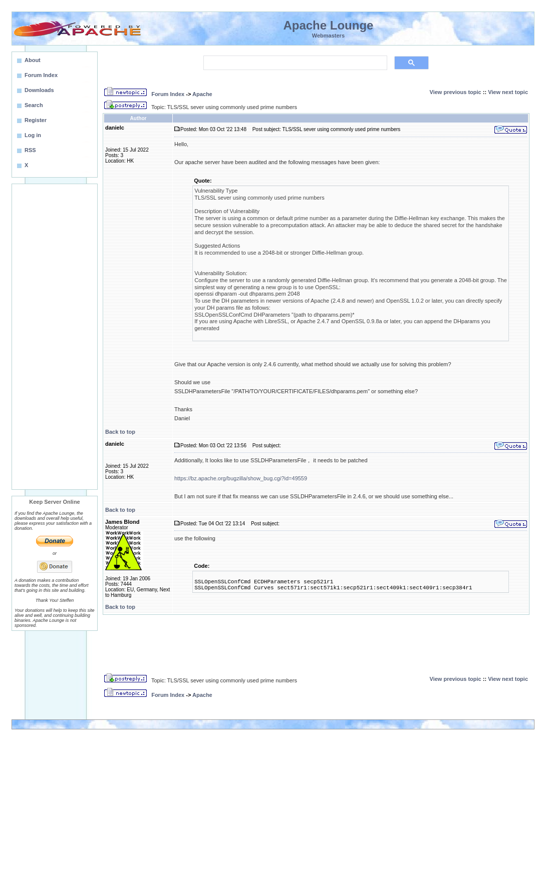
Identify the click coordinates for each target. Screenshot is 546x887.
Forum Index (167, 94)
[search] (294, 63)
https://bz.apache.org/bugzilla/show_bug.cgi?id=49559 (240, 478)
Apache (202, 94)
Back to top (120, 432)
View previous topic (455, 92)
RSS (30, 150)
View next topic (508, 92)
